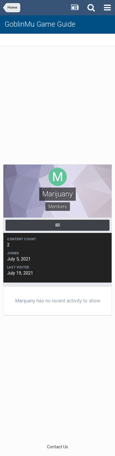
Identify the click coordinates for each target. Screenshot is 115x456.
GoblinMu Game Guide (40, 24)
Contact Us (57, 446)
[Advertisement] (57, 106)
